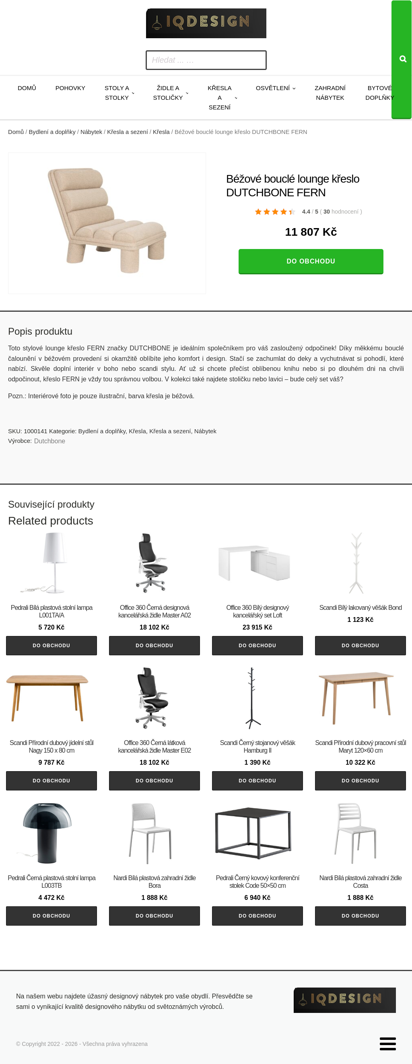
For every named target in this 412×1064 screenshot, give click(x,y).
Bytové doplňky (379, 92)
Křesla (161, 132)
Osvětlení (273, 87)
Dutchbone (49, 441)
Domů (27, 87)
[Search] (401, 59)
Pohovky (70, 87)
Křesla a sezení (219, 97)
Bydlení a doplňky (52, 132)
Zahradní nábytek (330, 92)
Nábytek (91, 132)
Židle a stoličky (168, 92)
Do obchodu (310, 261)
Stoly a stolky (117, 92)
